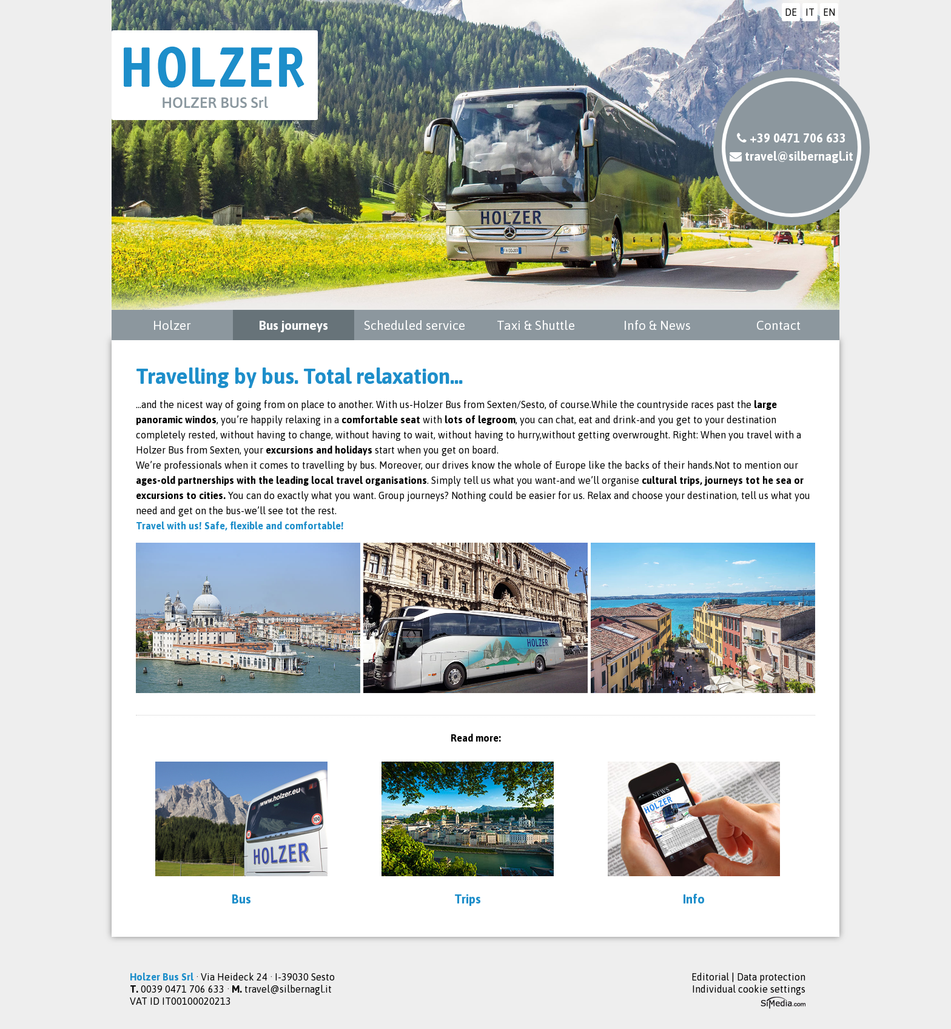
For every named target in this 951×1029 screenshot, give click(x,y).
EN (829, 12)
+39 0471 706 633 (791, 138)
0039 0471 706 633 (182, 989)
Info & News (657, 325)
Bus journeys (293, 325)
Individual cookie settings (748, 989)
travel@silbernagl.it (791, 156)
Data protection (771, 976)
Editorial (710, 976)
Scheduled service (414, 325)
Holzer (172, 325)
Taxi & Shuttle (536, 325)
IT (810, 12)
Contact (778, 325)
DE (791, 12)
